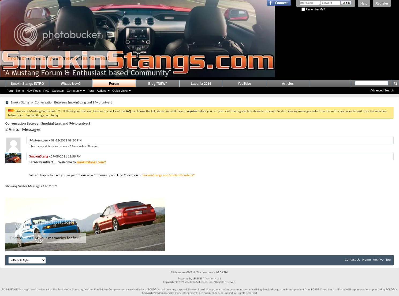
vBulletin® (199, 278)
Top (388, 259)
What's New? (71, 84)
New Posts (34, 90)
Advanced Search (382, 90)
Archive (378, 259)
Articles (288, 84)
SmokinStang (20, 102)
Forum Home (15, 90)
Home (366, 259)
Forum (114, 84)
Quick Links (120, 90)
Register (381, 3)
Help (363, 3)
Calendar (58, 90)
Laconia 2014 (201, 84)
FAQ (46, 90)
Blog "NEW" (157, 84)
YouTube (244, 84)
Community (74, 90)
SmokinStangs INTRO (27, 84)
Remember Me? (313, 9)
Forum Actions (97, 90)
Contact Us (352, 259)
